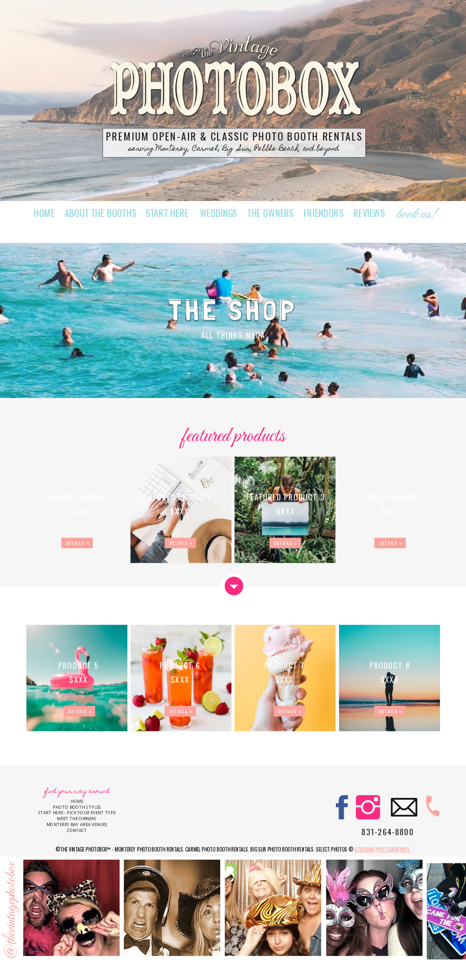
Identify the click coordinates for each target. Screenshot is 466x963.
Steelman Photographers (383, 849)
